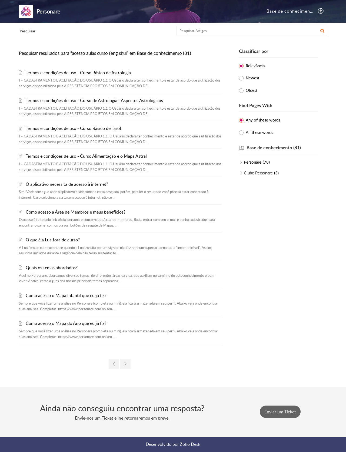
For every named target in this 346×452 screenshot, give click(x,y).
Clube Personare (258, 173)
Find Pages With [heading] (255, 106)
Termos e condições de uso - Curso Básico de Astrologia (78, 73)
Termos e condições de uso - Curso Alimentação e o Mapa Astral (86, 156)
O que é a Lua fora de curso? (53, 240)
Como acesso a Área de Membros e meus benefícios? (75, 212)
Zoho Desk (190, 444)
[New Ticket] (280, 412)
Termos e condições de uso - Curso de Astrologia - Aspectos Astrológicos (94, 100)
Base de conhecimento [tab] (291, 11)
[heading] (282, 147)
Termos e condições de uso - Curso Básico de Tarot (73, 128)
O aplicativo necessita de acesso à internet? (67, 184)
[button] (321, 11)
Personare (252, 162)
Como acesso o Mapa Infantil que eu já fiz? (66, 295)
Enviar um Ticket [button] (280, 412)
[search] (252, 31)
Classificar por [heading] (253, 51)
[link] (114, 364)
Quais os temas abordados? (52, 268)
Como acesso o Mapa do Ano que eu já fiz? (66, 323)
